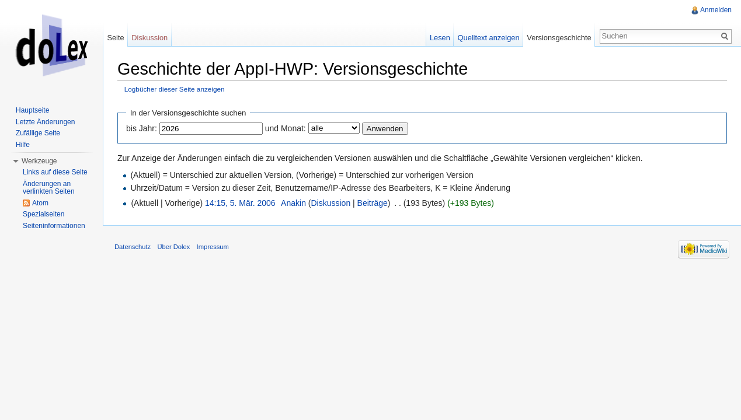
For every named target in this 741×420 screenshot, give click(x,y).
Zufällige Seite (38, 133)
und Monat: (285, 128)
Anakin (293, 203)
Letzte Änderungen (45, 122)
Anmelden (716, 10)
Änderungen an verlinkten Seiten (49, 188)
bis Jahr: (141, 128)
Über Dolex (173, 246)
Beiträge (372, 203)
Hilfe (23, 145)
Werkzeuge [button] (39, 161)
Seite (115, 37)
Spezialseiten (43, 214)
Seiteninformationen (54, 226)
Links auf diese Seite (55, 172)
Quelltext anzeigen (489, 37)
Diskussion (330, 203)
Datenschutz (132, 246)
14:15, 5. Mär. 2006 (240, 203)
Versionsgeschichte (559, 37)
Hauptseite (32, 110)
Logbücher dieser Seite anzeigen (174, 89)
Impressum (213, 246)
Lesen (440, 37)
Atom (40, 203)
